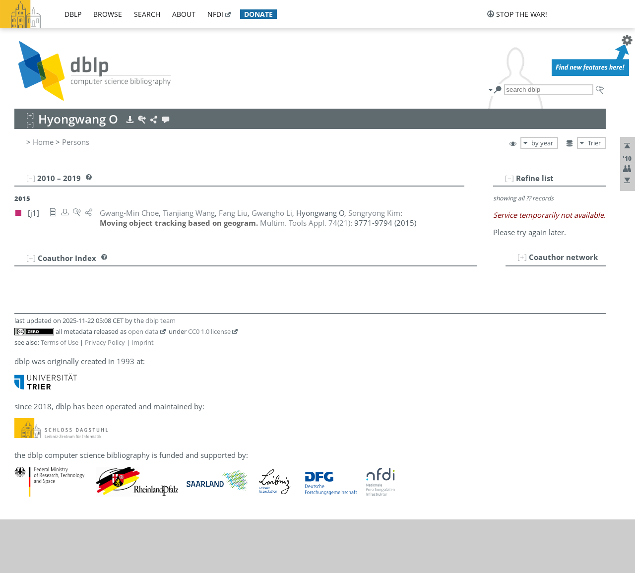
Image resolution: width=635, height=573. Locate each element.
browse (107, 14)
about (183, 14)
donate (258, 14)
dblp (72, 14)
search (147, 14)
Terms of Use (59, 342)
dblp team (160, 320)
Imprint (142, 342)
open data (143, 331)
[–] (509, 178)
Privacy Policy (105, 342)
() (305, 223)
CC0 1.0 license (209, 331)
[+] (522, 257)
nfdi (215, 14)
